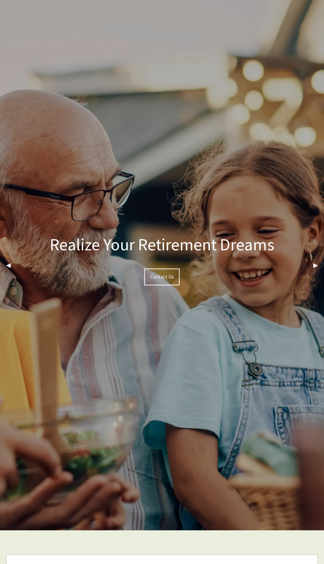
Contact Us (162, 277)
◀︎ (11, 265)
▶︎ (318, 265)
